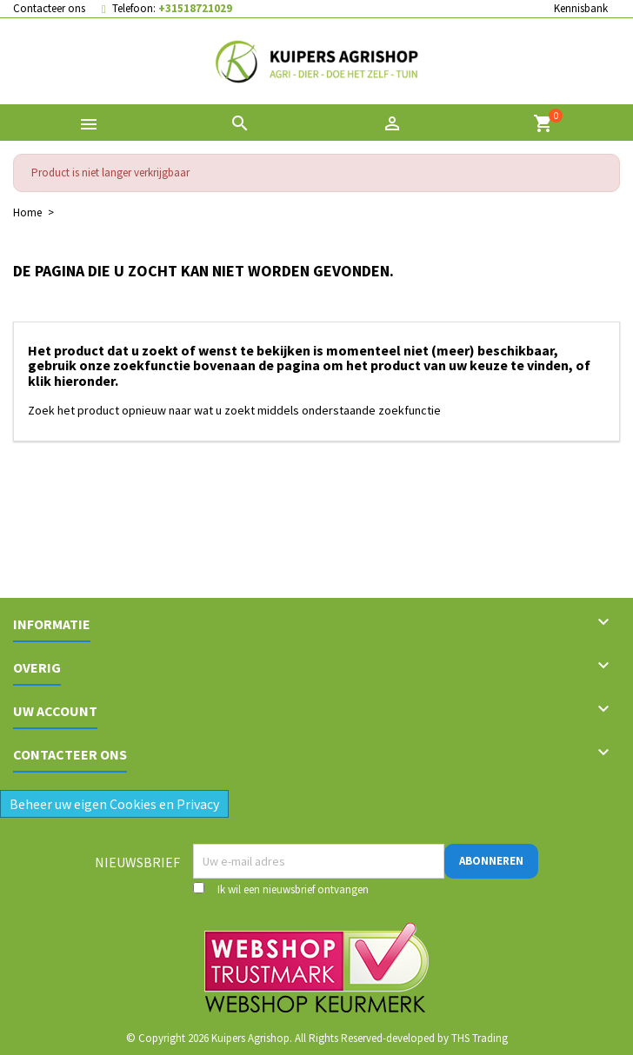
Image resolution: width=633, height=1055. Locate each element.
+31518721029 (195, 8)
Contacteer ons (49, 8)
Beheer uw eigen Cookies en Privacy (114, 804)
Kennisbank (581, 8)
